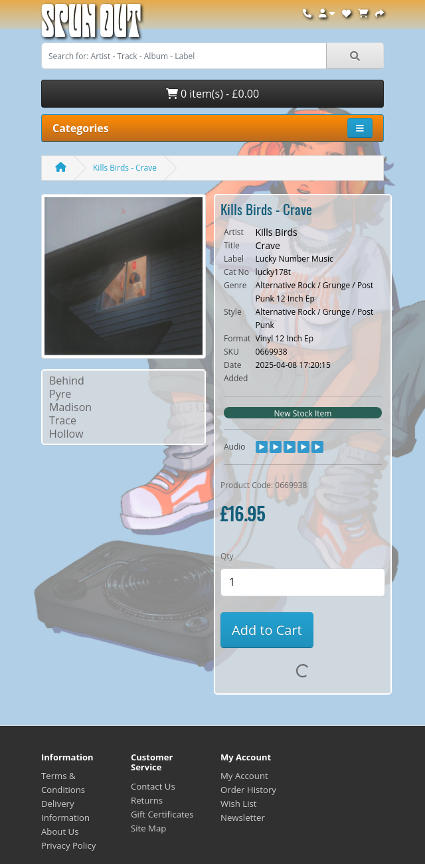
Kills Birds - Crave (125, 167)
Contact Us (153, 786)
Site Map (148, 828)
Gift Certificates (162, 814)
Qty (227, 556)
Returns (147, 800)
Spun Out (91, 26)
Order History (248, 790)
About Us (59, 831)
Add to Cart (267, 630)
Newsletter (242, 817)
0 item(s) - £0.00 (212, 93)
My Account (244, 776)
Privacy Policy (68, 845)
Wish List (238, 804)
